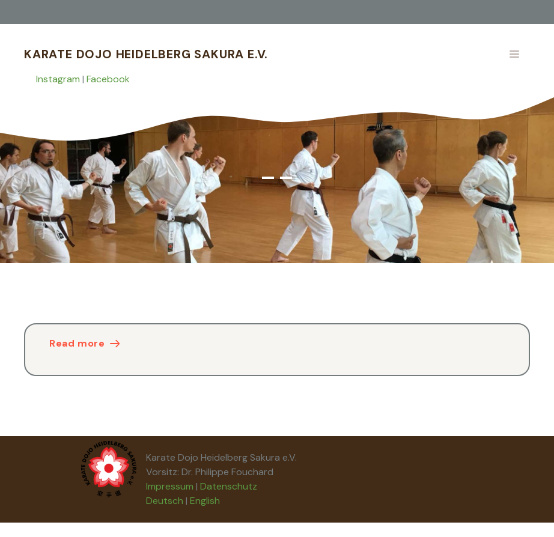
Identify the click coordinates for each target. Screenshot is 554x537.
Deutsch (164, 500)
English (205, 500)
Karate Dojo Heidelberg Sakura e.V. (146, 54)
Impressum (169, 486)
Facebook (108, 79)
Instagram (58, 79)
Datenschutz (228, 486)
